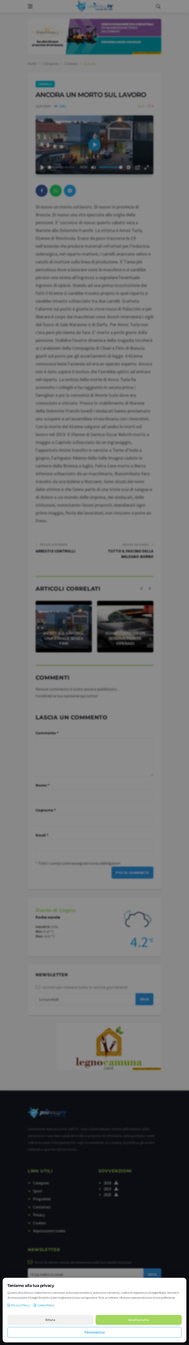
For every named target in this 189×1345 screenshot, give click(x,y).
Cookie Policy (44, 1305)
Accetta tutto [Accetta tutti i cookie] (139, 1320)
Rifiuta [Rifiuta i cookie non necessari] (50, 1320)
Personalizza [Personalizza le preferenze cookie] (95, 1332)
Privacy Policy (18, 1305)
